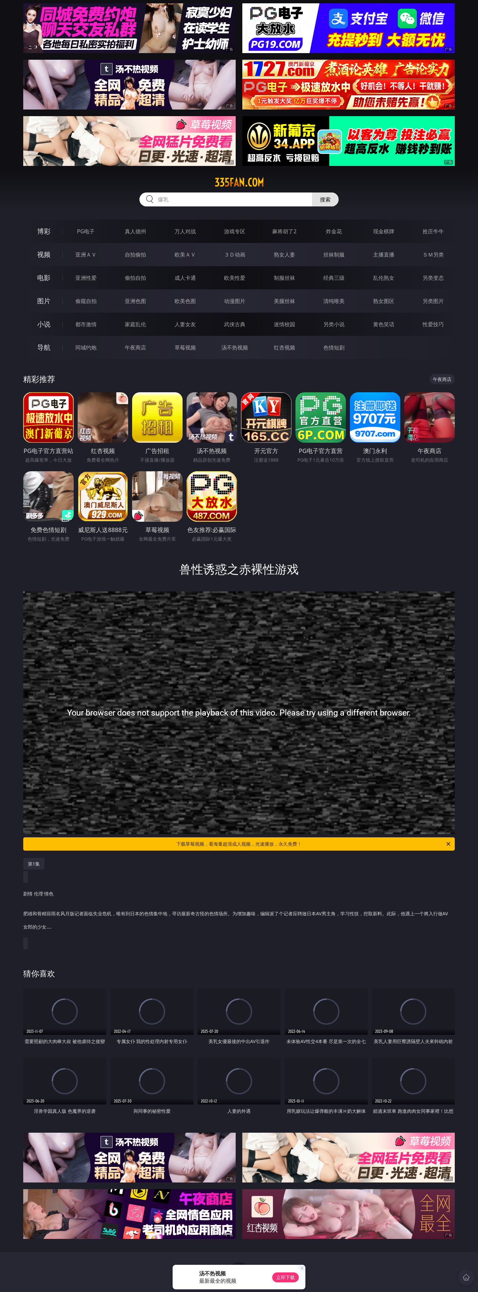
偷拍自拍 (135, 277)
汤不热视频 (234, 347)
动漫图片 (234, 301)
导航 (43, 347)
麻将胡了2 (284, 231)
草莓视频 (185, 347)
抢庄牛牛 (433, 231)
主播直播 (383, 254)
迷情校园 (284, 324)
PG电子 (86, 231)
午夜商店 (135, 347)
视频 (43, 254)
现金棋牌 (383, 231)
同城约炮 (86, 347)
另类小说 (334, 324)
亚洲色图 (135, 301)
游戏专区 (234, 231)
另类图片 (433, 301)
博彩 (43, 231)
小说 (43, 324)
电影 (43, 277)
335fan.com (239, 182)
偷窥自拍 (86, 301)
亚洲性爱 (86, 277)
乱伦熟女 (383, 277)
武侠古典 (234, 324)
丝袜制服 (334, 254)
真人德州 (135, 231)
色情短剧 (334, 347)
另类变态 (433, 277)
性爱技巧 (433, 324)
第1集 (34, 864)
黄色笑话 (383, 324)
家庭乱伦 (135, 324)
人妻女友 (185, 324)
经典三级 (334, 277)
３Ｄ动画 (234, 254)
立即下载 (285, 1277)
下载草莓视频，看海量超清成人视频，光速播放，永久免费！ (313, 844)
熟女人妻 (284, 254)
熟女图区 (383, 301)
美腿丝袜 (284, 301)
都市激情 (86, 324)
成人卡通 (185, 277)
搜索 (325, 199)
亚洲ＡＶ (86, 254)
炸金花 (334, 231)
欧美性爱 (234, 277)
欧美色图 (185, 301)
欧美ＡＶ (185, 254)
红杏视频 (284, 347)
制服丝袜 (284, 277)
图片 (43, 300)
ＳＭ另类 (433, 254)
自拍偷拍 (135, 254)
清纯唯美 (334, 301)
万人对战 (185, 231)
